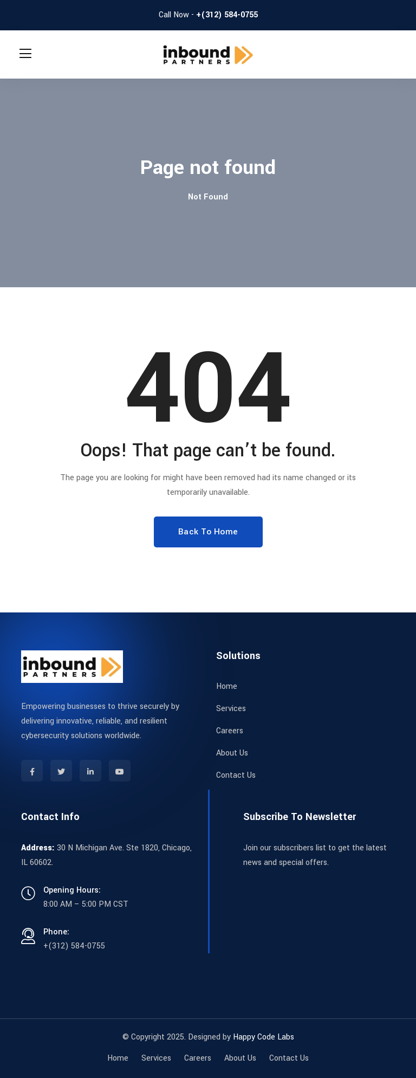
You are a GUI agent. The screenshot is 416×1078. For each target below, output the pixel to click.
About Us (232, 753)
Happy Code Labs (263, 1037)
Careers (229, 731)
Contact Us (236, 775)
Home (226, 686)
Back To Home (208, 532)
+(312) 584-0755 (227, 15)
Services (231, 708)
